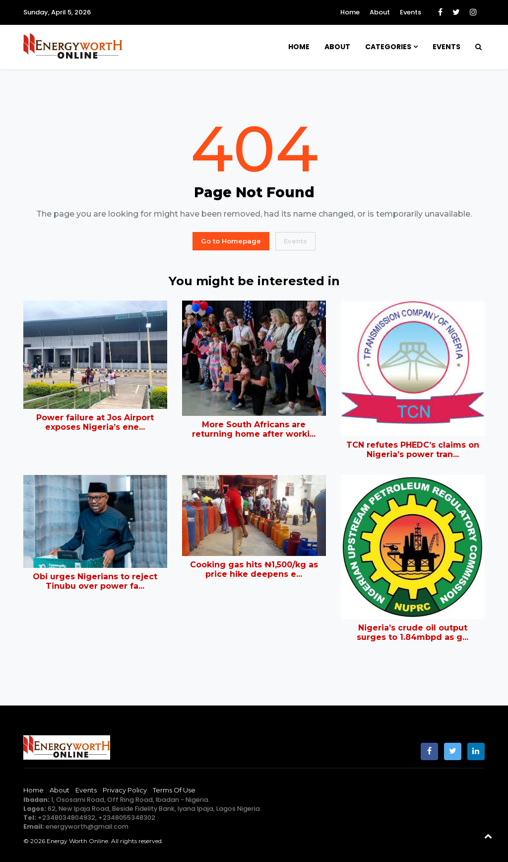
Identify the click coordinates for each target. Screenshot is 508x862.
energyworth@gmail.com (87, 826)
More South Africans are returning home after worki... (254, 429)
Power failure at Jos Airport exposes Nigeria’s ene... (95, 422)
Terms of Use (174, 790)
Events (410, 12)
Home (350, 12)
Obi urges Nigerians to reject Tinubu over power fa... (95, 581)
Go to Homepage (231, 241)
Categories (388, 47)
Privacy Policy (125, 790)
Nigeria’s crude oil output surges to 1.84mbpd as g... (412, 632)
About (380, 12)
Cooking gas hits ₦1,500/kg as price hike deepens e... (254, 569)
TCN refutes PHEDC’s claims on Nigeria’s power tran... (412, 449)
